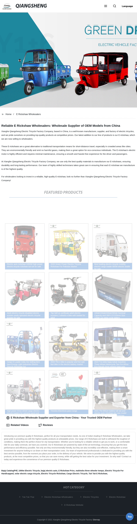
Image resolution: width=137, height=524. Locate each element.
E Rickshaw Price (66, 471)
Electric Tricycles (92, 497)
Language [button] (127, 6)
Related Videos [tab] (17, 425)
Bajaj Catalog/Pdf (9, 471)
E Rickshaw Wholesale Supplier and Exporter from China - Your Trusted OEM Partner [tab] (59, 417)
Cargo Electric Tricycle (77, 473)
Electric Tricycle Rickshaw (53, 473)
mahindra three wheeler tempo (90, 471)
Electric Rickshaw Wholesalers (59, 497)
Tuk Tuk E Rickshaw (98, 473)
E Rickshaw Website (74, 505)
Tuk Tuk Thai (29, 497)
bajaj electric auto (49, 471)
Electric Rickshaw (118, 497)
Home (9, 114)
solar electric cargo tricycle (27, 473)
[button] (105, 6)
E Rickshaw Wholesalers (28, 114)
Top (130, 516)
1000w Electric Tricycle (29, 471)
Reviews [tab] (45, 425)
